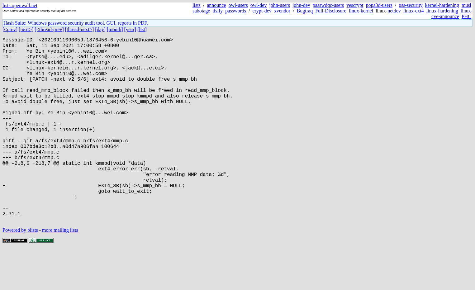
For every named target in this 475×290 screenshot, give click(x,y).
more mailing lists (60, 271)
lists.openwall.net (19, 5)
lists (196, 5)
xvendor (282, 10)
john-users (279, 5)
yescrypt (354, 5)
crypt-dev (261, 10)
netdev (394, 10)
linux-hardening (442, 10)
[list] (142, 29)
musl (466, 5)
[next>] (26, 29)
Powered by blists (20, 271)
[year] (130, 29)
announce (216, 5)
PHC (466, 16)
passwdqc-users (328, 5)
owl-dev (258, 5)
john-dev (301, 5)
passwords (235, 10)
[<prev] (9, 29)
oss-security (410, 5)
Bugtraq (305, 10)
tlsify (217, 10)
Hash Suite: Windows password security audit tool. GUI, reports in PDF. (75, 23)
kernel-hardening (442, 5)
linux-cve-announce (452, 13)
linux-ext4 (413, 10)
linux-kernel (361, 10)
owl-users (238, 5)
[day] (100, 29)
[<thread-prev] (49, 29)
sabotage (201, 10)
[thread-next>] (79, 29)
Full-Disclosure (330, 10)
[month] (115, 29)
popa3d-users (379, 5)
